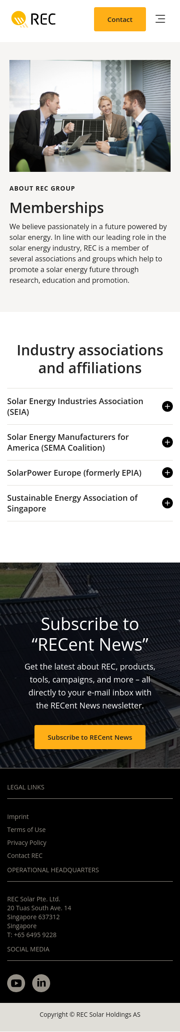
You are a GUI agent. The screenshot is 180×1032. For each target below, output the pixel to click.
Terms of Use (26, 829)
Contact (120, 19)
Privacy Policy (26, 842)
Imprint (18, 816)
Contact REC (25, 855)
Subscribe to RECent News (90, 737)
